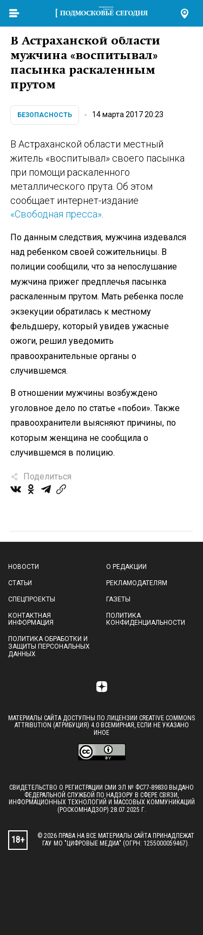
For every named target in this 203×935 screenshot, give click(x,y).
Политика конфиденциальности (145, 619)
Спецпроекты (31, 599)
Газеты (118, 599)
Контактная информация (31, 619)
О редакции (126, 567)
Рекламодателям (136, 583)
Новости (23, 567)
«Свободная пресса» (56, 214)
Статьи (20, 583)
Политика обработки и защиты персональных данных (49, 646)
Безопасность (44, 115)
